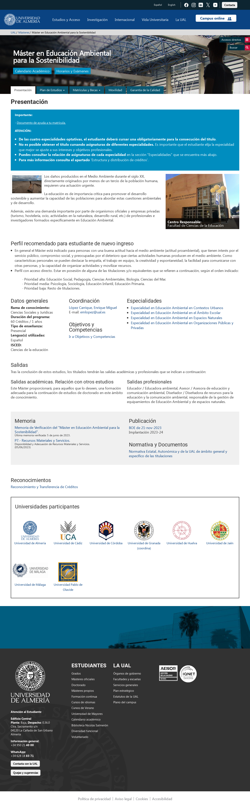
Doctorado (78, 685)
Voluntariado (79, 737)
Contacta (229, 5)
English (171, 4)
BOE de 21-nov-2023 (145, 427)
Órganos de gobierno (127, 673)
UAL (13, 32)
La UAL (181, 19)
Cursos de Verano (82, 708)
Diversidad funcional (84, 731)
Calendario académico (86, 719)
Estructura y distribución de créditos (119, 159)
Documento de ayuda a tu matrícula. (41, 123)
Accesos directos (235, 39)
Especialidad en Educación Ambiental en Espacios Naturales (176, 317)
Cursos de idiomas (83, 702)
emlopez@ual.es (92, 311)
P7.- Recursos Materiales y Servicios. (42, 440)
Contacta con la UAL (25, 764)
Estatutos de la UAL (125, 696)
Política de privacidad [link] (94, 798)
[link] (229, 4)
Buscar (240, 47)
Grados (76, 673)
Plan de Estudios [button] (52, 90)
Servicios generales (125, 685)
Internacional (125, 19)
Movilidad (115, 90)
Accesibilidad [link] (162, 798)
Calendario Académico (32, 71)
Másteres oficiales (83, 679)
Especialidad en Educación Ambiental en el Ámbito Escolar (176, 312)
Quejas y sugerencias (25, 773)
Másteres (23, 32)
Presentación (23, 90)
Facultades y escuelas (127, 679)
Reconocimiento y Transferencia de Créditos (44, 486)
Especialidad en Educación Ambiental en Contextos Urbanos (177, 307)
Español (158, 4)
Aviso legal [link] (123, 798)
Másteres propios (82, 691)
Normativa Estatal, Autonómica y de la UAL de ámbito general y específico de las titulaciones (178, 453)
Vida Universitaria (155, 19)
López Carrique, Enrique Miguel (93, 307)
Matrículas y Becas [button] (86, 90)
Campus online (216, 18)
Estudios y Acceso (66, 19)
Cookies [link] (142, 798)
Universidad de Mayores (87, 714)
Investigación (97, 19)
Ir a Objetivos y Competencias (92, 336)
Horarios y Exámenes (72, 71)
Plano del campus (124, 702)
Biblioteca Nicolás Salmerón (89, 725)
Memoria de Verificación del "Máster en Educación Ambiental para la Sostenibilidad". (67, 429)
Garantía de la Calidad (145, 90)
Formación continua (84, 696)
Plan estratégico (123, 691)
